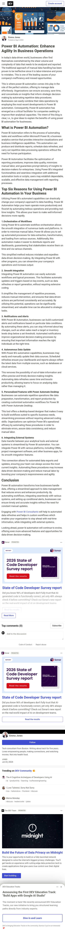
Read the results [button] (32, 719)
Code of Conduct (25, 645)
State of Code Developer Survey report (32, 588)
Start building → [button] (11, 875)
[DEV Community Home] (10, 3)
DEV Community (23, 770)
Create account (55, 3)
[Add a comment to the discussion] (34, 635)
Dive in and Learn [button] (32, 918)
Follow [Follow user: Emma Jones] (32, 742)
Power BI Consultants (27, 511)
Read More (9, 615)
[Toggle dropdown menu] (61, 542)
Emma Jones (14, 37)
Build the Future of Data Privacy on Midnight (32, 852)
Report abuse (41, 645)
